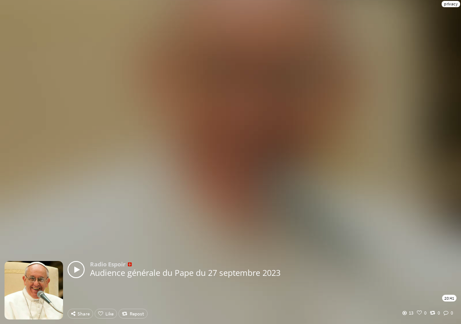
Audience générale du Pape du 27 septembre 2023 (185, 272)
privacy (451, 4)
